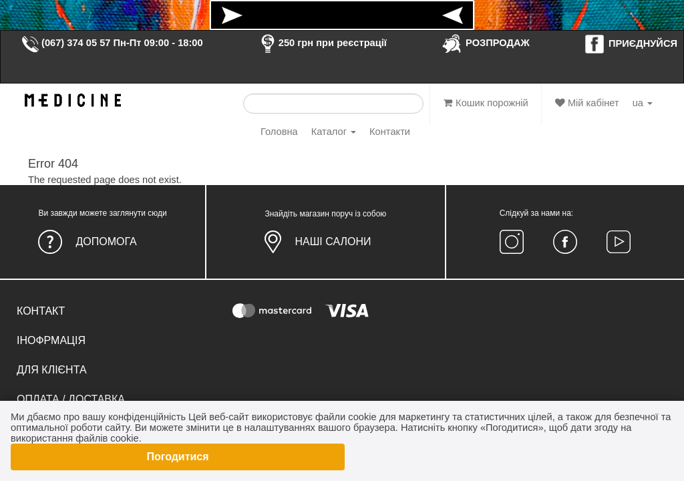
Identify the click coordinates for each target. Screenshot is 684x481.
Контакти (389, 131)
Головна (279, 131)
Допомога (105, 241)
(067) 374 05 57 (65, 42)
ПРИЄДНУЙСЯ (630, 43)
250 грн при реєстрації (322, 42)
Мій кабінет (587, 103)
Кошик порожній (486, 103)
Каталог (333, 131)
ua (643, 103)
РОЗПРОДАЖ (485, 42)
